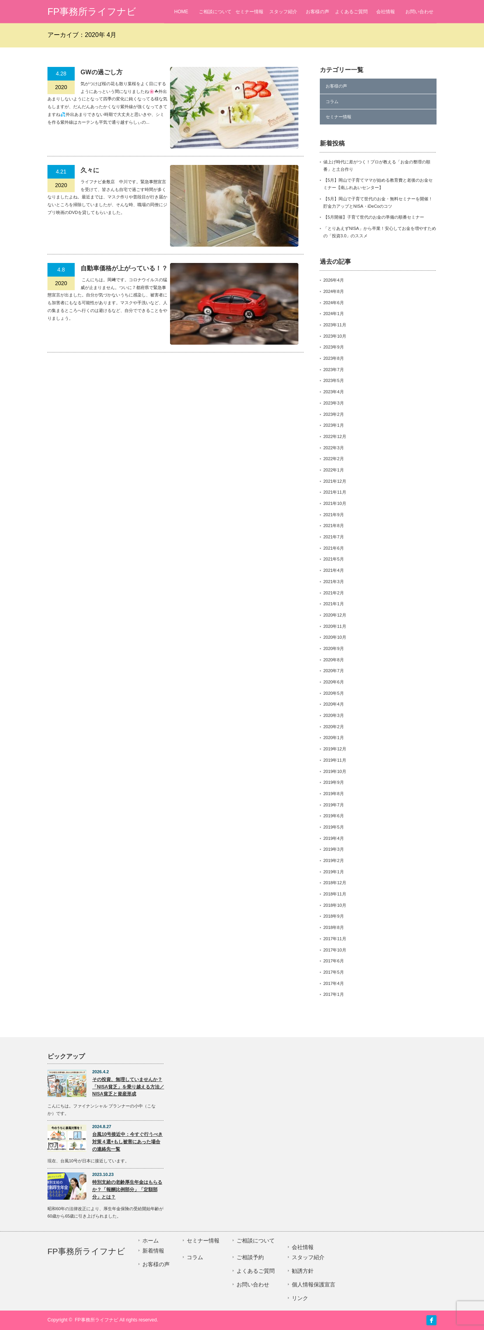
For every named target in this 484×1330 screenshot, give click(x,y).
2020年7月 (333, 670)
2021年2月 (333, 593)
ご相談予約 (250, 1257)
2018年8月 (333, 927)
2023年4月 (333, 391)
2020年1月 (333, 737)
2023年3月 (333, 403)
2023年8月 (333, 358)
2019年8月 (333, 793)
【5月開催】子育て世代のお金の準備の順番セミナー (373, 217)
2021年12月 (334, 481)
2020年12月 (334, 615)
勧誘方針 (303, 1271)
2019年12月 (334, 748)
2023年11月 (334, 324)
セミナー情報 (249, 11)
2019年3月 (333, 849)
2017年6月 (333, 961)
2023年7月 (333, 369)
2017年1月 (333, 994)
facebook (431, 1320)
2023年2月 (333, 414)
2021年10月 (334, 503)
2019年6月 (333, 815)
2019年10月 (334, 771)
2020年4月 (333, 704)
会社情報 (385, 11)
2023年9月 (333, 347)
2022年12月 (334, 436)
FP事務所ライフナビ (91, 11)
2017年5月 (333, 972)
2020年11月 (334, 626)
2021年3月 (333, 581)
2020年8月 (333, 659)
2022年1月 (333, 470)
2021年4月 (333, 570)
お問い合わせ (419, 11)
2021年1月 (333, 603)
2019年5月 (333, 827)
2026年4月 (333, 280)
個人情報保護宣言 (313, 1284)
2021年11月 (334, 492)
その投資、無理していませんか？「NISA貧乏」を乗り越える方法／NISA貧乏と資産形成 (128, 1087)
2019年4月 (333, 838)
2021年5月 (333, 559)
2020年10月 (334, 637)
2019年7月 (333, 805)
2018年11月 (334, 894)
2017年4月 (333, 983)
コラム (332, 101)
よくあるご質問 (351, 11)
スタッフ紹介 (283, 11)
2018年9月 (333, 916)
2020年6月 (333, 682)
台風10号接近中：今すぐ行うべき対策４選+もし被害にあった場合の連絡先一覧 (127, 1141)
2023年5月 (333, 380)
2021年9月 (333, 514)
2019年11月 (334, 760)
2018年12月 (334, 882)
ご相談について (215, 11)
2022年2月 (333, 458)
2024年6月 (333, 302)
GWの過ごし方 (102, 72)
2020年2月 (333, 726)
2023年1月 (333, 425)
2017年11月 (334, 938)
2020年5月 (333, 693)
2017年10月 (334, 950)
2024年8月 (333, 291)
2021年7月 (333, 536)
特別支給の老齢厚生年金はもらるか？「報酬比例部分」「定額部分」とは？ (127, 1189)
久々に (90, 170)
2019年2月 (333, 860)
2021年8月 (333, 525)
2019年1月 (333, 871)
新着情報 (153, 1251)
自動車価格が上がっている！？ (124, 268)
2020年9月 (333, 648)
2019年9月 (333, 782)
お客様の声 (317, 11)
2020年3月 (333, 715)
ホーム (150, 1240)
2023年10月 (334, 336)
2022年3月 (333, 447)
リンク (300, 1298)
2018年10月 (334, 905)
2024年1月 (333, 313)
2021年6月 (333, 548)
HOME (181, 11)
